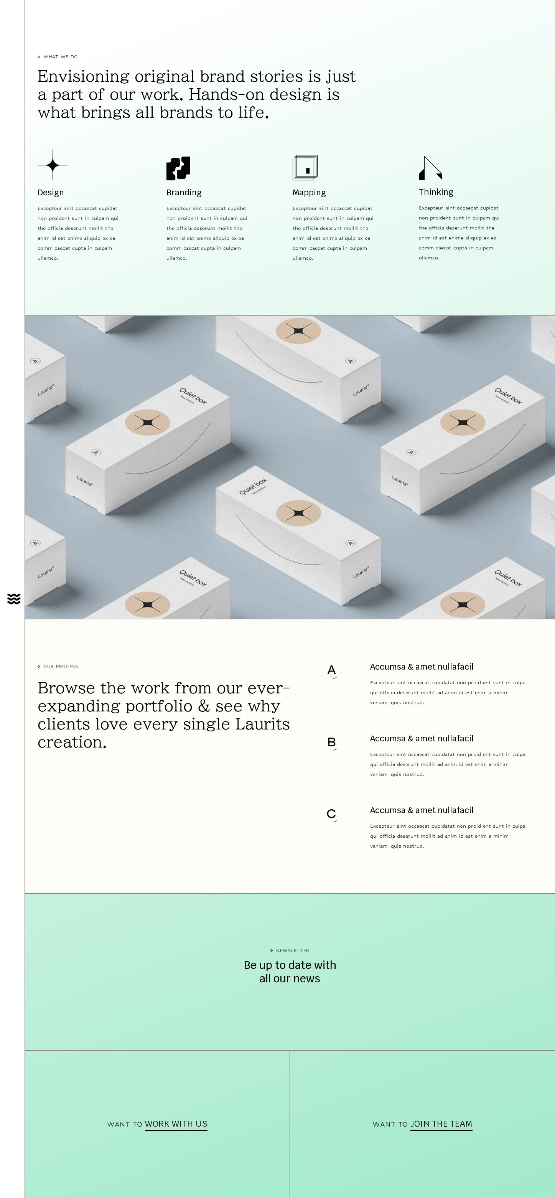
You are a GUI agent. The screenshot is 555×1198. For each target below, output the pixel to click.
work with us (176, 1123)
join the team (441, 1123)
